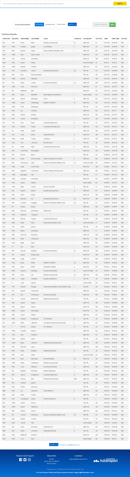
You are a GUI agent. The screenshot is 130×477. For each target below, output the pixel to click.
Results (51, 459)
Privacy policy (51, 463)
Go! (112, 24)
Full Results (39, 24)
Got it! (120, 3)
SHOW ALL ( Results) (70, 445)
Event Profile (61, 24)
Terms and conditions (51, 461)
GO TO (71, 24)
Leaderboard (50, 24)
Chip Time (115, 39)
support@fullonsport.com (78, 459)
